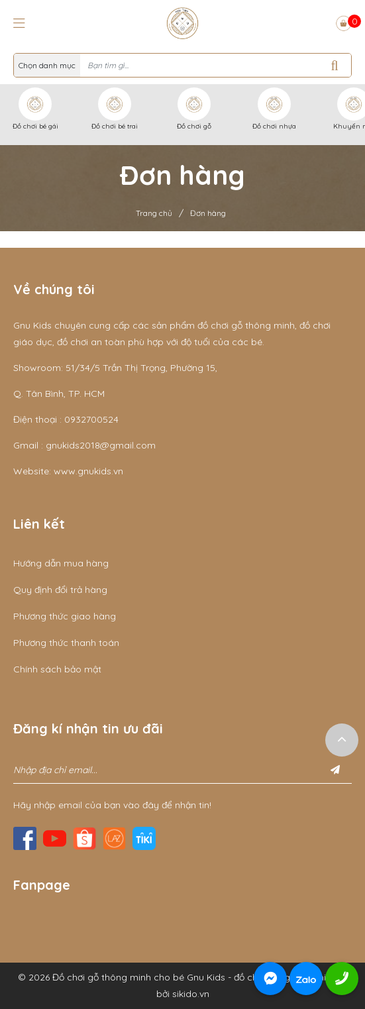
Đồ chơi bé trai (114, 126)
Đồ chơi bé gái (35, 126)
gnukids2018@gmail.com (101, 445)
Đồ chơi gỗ (194, 126)
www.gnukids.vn (88, 471)
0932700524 (91, 419)
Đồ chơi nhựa (274, 126)
